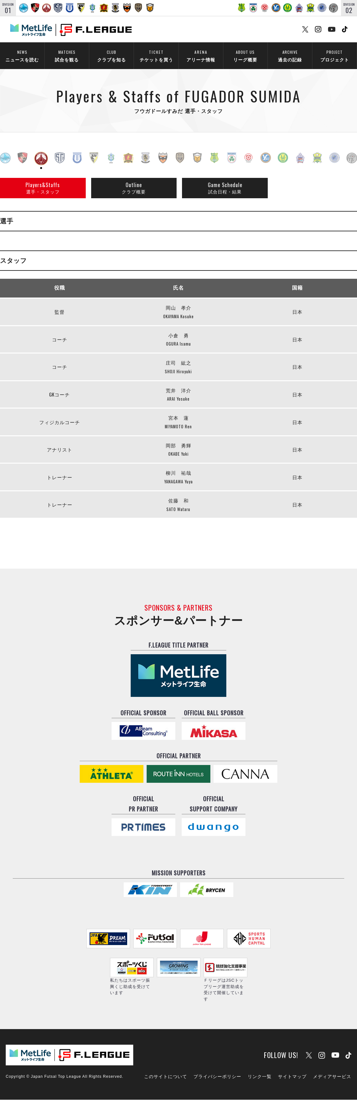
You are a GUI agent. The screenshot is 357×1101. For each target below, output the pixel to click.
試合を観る (67, 55)
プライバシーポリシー (217, 1077)
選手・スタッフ (43, 188)
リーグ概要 (245, 55)
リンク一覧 (260, 1077)
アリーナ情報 (200, 55)
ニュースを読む (22, 55)
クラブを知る (111, 55)
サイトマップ (292, 1077)
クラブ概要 (134, 188)
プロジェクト (334, 55)
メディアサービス (332, 1077)
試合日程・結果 (225, 188)
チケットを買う (156, 55)
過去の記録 (290, 55)
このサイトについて (165, 1077)
